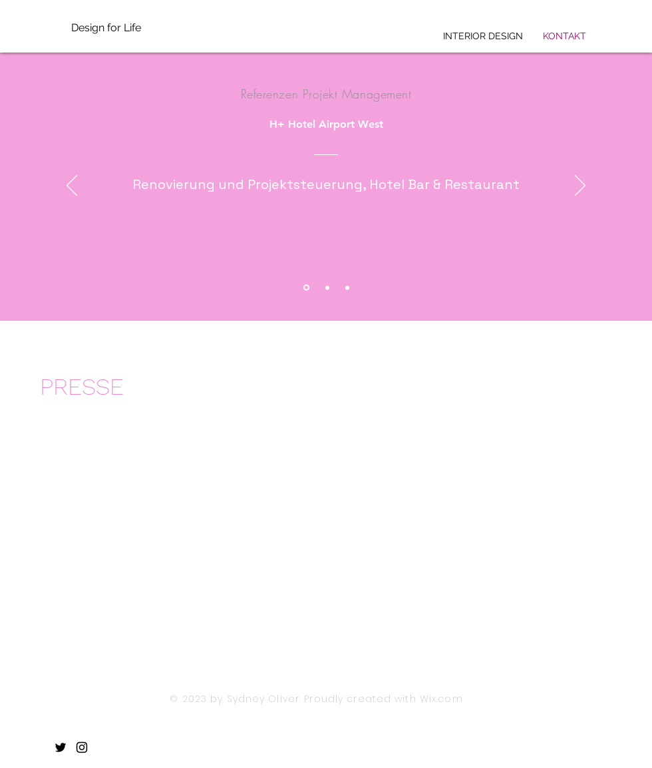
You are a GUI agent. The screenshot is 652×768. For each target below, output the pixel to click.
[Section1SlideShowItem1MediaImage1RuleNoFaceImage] (306, 288)
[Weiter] (580, 186)
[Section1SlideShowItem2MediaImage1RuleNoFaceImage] (327, 287)
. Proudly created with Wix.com (381, 698)
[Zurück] (72, 186)
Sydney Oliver (263, 698)
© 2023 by (198, 698)
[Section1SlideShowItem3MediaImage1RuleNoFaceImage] (347, 287)
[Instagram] (82, 747)
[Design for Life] (129, 28)
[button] (105, 557)
